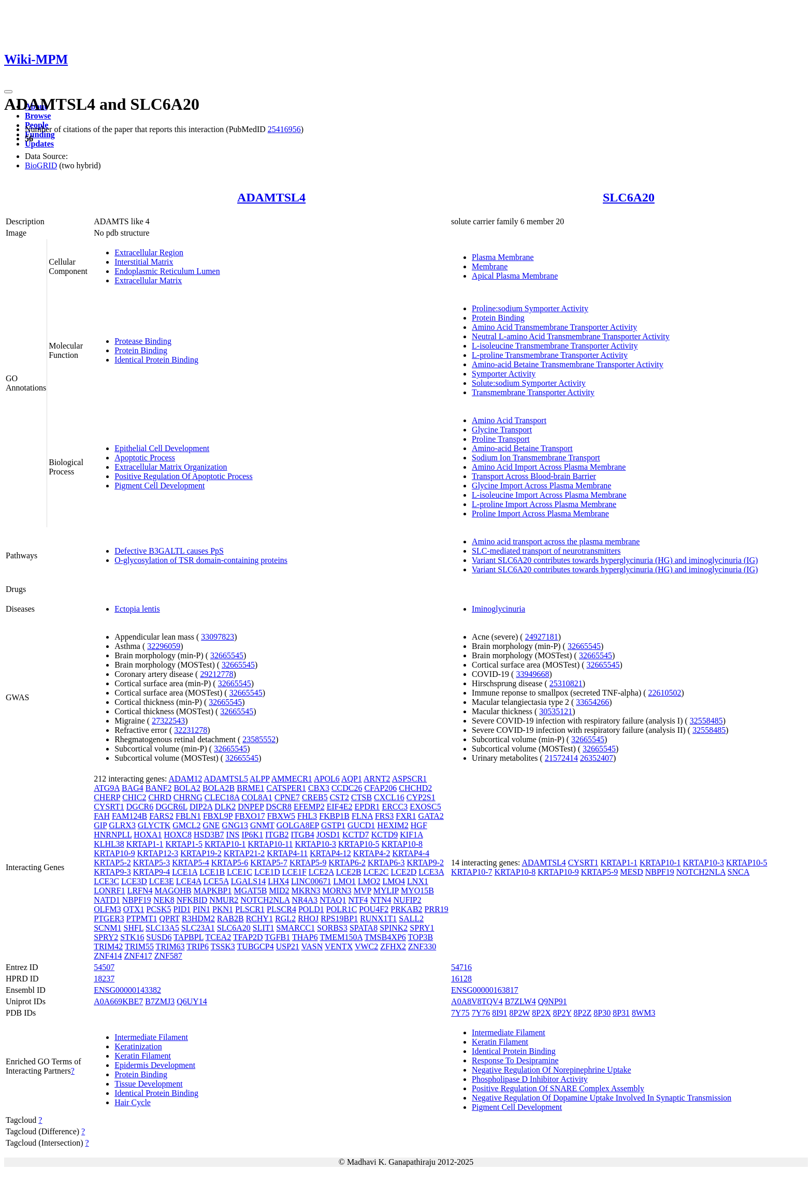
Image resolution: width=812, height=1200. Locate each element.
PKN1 (222, 909)
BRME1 (250, 788)
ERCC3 (395, 806)
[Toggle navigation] (8, 91)
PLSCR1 (250, 909)
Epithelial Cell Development (161, 448)
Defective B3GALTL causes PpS (169, 550)
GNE (211, 825)
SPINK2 (394, 927)
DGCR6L (171, 806)
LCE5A (216, 881)
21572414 (561, 758)
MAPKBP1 (213, 890)
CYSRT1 (109, 806)
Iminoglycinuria (498, 608)
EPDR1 (367, 806)
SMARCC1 (296, 927)
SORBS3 (332, 927)
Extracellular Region (148, 252)
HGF (419, 825)
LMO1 (344, 881)
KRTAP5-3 (151, 862)
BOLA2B (218, 788)
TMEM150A (341, 937)
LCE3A (431, 872)
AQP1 (351, 778)
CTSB (361, 797)
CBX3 (318, 788)
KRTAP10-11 (270, 844)
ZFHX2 (393, 946)
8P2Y (562, 1012)
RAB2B (230, 918)
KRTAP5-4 (190, 862)
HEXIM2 (392, 825)
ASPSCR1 (409, 778)
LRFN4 (140, 890)
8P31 (621, 1012)
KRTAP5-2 (112, 862)
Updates (39, 143)
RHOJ (308, 918)
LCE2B (348, 872)
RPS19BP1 (339, 918)
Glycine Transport (502, 429)
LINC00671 (311, 881)
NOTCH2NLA (264, 899)
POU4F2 (373, 909)
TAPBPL (188, 937)
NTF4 (358, 899)
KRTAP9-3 (112, 872)
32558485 (706, 720)
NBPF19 (136, 899)
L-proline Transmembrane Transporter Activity (550, 355)
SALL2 (411, 918)
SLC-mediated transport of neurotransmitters (546, 550)
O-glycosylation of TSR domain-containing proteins (200, 560)
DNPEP (251, 806)
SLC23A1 (198, 927)
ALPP (260, 778)
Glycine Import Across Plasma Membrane (541, 485)
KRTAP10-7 (471, 872)
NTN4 (381, 899)
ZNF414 (108, 955)
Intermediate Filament (151, 1037)
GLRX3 (122, 825)
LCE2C (376, 872)
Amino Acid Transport (509, 420)
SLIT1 (263, 927)
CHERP (107, 797)
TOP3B (420, 937)
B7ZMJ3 (160, 1001)
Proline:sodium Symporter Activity (530, 308)
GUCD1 (361, 825)
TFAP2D (248, 937)
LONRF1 (109, 890)
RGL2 (285, 918)
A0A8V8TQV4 (477, 1001)
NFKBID (192, 899)
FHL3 (307, 816)
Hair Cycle (132, 1102)
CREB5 (315, 797)
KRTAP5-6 (230, 862)
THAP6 (305, 937)
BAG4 (132, 788)
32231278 (190, 730)
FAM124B (129, 816)
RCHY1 (259, 918)
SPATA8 (364, 927)
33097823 (217, 636)
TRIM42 (108, 946)
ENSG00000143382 (127, 990)
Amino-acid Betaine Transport (522, 448)
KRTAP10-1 (225, 844)
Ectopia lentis (137, 608)
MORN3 (337, 890)
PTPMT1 (141, 918)
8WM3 (643, 1012)
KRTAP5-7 (268, 862)
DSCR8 (279, 806)
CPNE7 (287, 797)
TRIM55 (139, 946)
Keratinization (138, 1046)
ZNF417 (138, 955)
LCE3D (134, 881)
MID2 (279, 890)
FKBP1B (334, 816)
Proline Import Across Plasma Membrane (540, 513)
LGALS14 (248, 881)
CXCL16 (389, 797)
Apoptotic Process (144, 457)
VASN (312, 946)
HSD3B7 (209, 834)
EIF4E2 (340, 806)
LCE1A (184, 872)
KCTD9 (384, 834)
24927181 (541, 636)
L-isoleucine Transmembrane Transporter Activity (554, 345)
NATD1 (107, 899)
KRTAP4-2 (371, 853)
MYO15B (417, 890)
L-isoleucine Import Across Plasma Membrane (549, 494)
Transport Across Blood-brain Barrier (534, 476)
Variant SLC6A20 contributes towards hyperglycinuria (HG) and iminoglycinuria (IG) (615, 560)
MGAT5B (250, 890)
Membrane (490, 266)
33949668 (532, 674)
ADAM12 (185, 778)
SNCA (739, 872)
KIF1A (411, 834)
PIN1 (201, 909)
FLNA (362, 816)
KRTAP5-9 (308, 862)
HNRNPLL (113, 834)
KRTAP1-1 (145, 844)
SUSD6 (159, 937)
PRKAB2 (406, 909)
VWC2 (366, 946)
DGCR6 (139, 806)
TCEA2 (218, 937)
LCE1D (267, 872)
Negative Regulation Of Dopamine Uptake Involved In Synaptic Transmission (601, 1097)
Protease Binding (142, 341)
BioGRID (41, 165)
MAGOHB (173, 890)
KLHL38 (109, 844)
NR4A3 (304, 899)
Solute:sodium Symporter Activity (529, 383)
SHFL (134, 927)
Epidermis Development (154, 1065)
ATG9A (107, 788)
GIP (100, 825)
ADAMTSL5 (226, 778)
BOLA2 (186, 788)
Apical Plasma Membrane (515, 275)
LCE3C (106, 881)
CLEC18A (222, 797)
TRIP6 (197, 946)
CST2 (339, 797)
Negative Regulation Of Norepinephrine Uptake (551, 1069)
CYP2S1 (421, 797)
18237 (104, 978)
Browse (38, 115)
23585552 (259, 739)
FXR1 (406, 816)
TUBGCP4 (255, 946)
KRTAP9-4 (151, 872)
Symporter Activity (503, 373)
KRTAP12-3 (158, 853)
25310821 (566, 683)
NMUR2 (223, 899)
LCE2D (404, 872)
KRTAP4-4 (410, 853)
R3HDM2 (198, 918)
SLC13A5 (162, 927)
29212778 (216, 674)
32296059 (163, 646)
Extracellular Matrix (148, 280)
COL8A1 (256, 797)
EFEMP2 (309, 806)
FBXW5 (281, 816)
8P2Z (583, 1012)
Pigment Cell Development (159, 485)
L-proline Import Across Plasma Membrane (544, 504)
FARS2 (161, 816)
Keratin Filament (142, 1055)
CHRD (159, 797)
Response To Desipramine (515, 1060)
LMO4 (394, 881)
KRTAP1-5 (183, 844)
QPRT (169, 918)
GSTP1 (333, 825)
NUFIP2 (408, 899)
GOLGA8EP (298, 825)
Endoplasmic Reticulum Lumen (167, 271)
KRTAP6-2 (347, 862)
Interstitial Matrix (143, 261)
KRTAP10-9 (114, 853)
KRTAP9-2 (425, 862)
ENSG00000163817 (484, 990)
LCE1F (294, 872)
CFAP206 (381, 788)
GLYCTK (154, 825)
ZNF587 (168, 955)
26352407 (596, 758)
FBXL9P (218, 816)
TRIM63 (170, 946)
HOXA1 (148, 834)
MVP (362, 890)
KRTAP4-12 (330, 853)
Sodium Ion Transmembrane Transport (536, 457)
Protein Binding (140, 350)
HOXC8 (178, 834)
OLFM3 (107, 909)
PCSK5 (159, 909)
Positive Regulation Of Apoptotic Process (183, 476)
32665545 (226, 655)
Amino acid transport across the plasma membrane (556, 541)
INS (233, 834)
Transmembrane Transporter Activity (533, 392)
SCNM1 (107, 927)
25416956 (284, 129)
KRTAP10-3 (315, 844)
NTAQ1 (333, 899)
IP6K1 (252, 834)
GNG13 (235, 825)
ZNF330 (422, 946)
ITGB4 (302, 834)
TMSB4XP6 (385, 937)
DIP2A (201, 806)
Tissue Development (148, 1083)
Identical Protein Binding (156, 359)
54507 (104, 967)
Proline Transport (501, 439)
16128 (461, 978)
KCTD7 (355, 834)
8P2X (541, 1012)
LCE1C (239, 872)
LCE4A (188, 881)
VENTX (339, 946)
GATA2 (430, 816)
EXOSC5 (425, 806)
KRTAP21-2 (244, 853)
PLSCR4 (281, 909)
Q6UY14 (192, 1001)
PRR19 (436, 909)
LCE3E (161, 881)
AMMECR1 (291, 778)
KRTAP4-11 (287, 853)
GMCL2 (186, 825)
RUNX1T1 (378, 918)
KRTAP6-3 (386, 862)
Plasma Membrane (503, 257)
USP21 (287, 946)
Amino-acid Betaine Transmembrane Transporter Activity (567, 364)
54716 (461, 967)
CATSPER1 (286, 788)
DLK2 (225, 806)
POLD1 (311, 909)
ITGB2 (276, 834)
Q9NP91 (552, 1001)
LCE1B (212, 872)
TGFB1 (277, 937)
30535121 (555, 711)
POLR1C (341, 909)
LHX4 (278, 881)
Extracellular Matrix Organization (170, 466)
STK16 (132, 937)
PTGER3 (109, 918)
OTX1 (133, 909)
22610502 (665, 692)
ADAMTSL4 (271, 197)
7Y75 (460, 1012)
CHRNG (187, 797)
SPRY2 (106, 937)
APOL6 (327, 778)
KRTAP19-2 (201, 853)
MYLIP (386, 890)
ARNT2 (377, 778)
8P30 (602, 1012)
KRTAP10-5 (359, 844)
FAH (102, 816)
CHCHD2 (415, 788)
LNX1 (417, 881)
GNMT (262, 825)
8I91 (499, 1012)
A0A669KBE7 (118, 1001)
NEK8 (164, 899)
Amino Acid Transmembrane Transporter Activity (554, 327)
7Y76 (481, 1012)
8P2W (520, 1012)
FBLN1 (188, 816)
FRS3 (384, 816)
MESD (631, 872)
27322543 (168, 720)
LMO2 (369, 881)
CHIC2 (134, 797)
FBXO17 (250, 816)
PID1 (182, 909)
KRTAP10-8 (402, 844)
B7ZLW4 (520, 1001)
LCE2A (321, 872)
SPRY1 (422, 927)
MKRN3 (306, 890)
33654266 (592, 702)
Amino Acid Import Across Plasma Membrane (549, 466)
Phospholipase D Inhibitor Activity (530, 1079)
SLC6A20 (629, 197)
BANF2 (159, 788)
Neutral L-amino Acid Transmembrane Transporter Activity (571, 336)
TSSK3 (223, 946)
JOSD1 (328, 834)
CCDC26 (347, 788)
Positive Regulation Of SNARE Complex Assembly (558, 1088)
